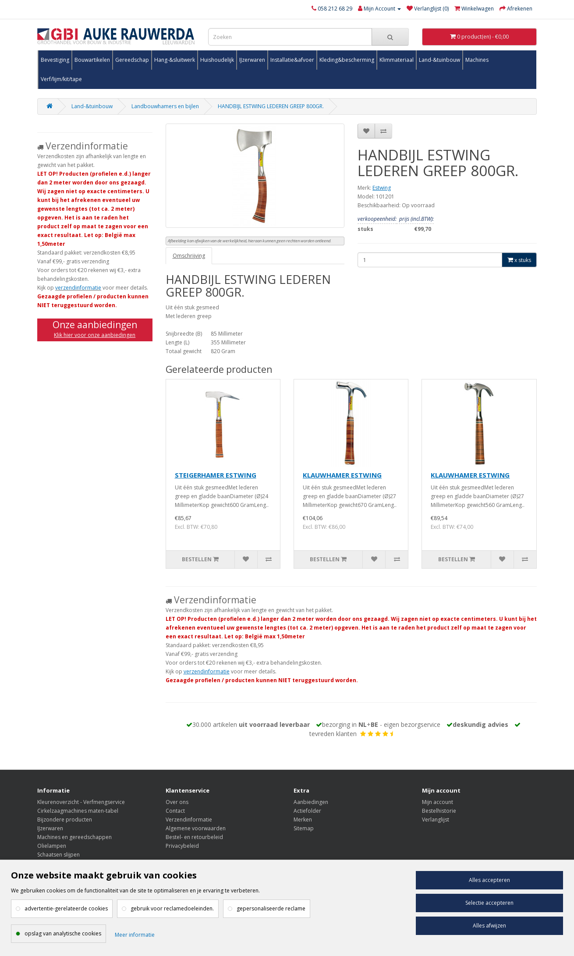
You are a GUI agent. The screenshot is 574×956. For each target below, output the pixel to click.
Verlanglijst (435, 819)
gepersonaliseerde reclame (271, 908)
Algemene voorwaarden (196, 828)
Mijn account (437, 802)
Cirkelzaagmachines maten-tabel (77, 810)
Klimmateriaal (396, 60)
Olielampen (51, 846)
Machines (477, 60)
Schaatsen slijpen (58, 854)
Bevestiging (55, 60)
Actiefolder (307, 810)
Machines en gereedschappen (74, 837)
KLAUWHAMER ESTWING (342, 475)
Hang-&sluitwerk (174, 60)
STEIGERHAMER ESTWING (215, 475)
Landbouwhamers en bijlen (165, 106)
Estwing (381, 187)
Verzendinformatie (189, 819)
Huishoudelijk (217, 60)
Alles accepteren (489, 880)
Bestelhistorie (439, 810)
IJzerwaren (252, 60)
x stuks (519, 260)
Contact (175, 810)
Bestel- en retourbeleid (194, 837)
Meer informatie (135, 934)
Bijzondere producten (64, 819)
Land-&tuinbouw (439, 60)
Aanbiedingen (311, 802)
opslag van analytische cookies (63, 933)
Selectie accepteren (489, 902)
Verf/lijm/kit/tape (61, 79)
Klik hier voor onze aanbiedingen (94, 335)
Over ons (177, 802)
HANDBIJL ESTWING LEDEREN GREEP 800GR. (271, 106)
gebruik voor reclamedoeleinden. (172, 908)
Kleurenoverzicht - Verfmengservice (81, 802)
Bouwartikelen (92, 60)
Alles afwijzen (489, 925)
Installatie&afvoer (292, 60)
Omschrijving (189, 255)
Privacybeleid (182, 846)
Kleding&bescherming (346, 60)
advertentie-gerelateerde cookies (66, 908)
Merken (303, 819)
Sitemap (304, 828)
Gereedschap (132, 60)
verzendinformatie (78, 287)
